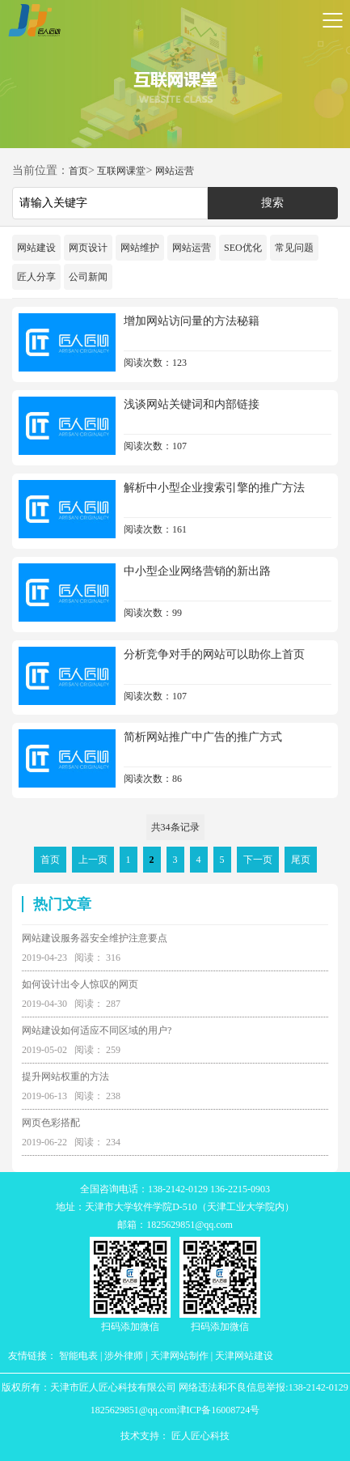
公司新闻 (88, 276)
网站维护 (139, 247)
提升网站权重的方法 (65, 1076)
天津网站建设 (244, 1355)
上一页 (93, 859)
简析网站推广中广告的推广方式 (203, 737)
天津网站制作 (179, 1355)
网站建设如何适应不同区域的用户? (96, 1030)
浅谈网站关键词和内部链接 (191, 404)
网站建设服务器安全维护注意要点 (94, 938)
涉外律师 (123, 1355)
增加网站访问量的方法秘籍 (191, 321)
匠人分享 (36, 276)
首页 (78, 170)
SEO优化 (243, 247)
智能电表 (78, 1355)
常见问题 (294, 247)
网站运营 (174, 170)
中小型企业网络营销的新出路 (197, 571)
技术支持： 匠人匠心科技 (175, 1436)
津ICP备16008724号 (218, 1410)
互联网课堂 (121, 170)
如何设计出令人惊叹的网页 (80, 984)
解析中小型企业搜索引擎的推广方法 (214, 488)
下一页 (257, 859)
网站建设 (36, 247)
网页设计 (88, 247)
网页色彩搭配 (51, 1122)
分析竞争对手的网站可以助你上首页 (214, 654)
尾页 (300, 859)
